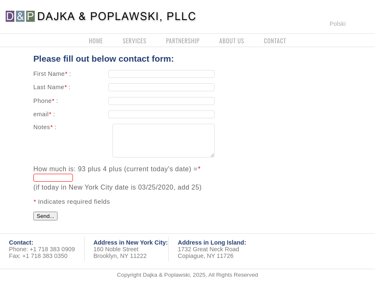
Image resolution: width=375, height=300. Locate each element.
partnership (183, 40)
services (134, 40)
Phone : (45, 101)
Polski (337, 23)
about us (231, 40)
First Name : (52, 73)
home (96, 40)
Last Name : (51, 87)
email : (44, 114)
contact (275, 40)
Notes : (44, 127)
